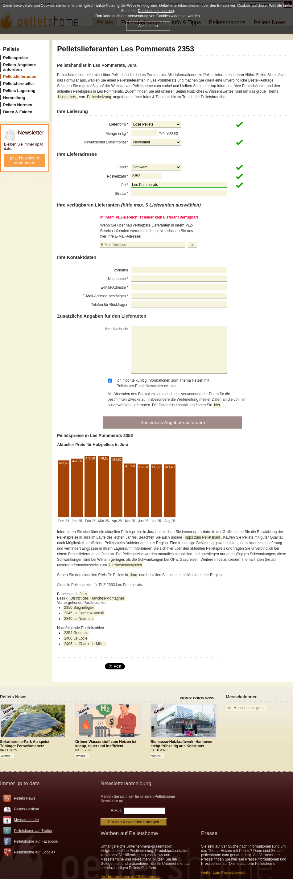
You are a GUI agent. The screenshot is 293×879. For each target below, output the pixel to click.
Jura (133, 575)
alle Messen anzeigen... (246, 708)
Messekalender (26, 820)
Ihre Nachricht (116, 329)
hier (217, 405)
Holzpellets (67, 97)
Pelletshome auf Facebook (36, 841)
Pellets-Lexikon (26, 809)
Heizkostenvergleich (125, 565)
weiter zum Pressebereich (223, 872)
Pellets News (24, 798)
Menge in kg (117, 133)
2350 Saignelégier (79, 607)
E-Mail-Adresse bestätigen (105, 296)
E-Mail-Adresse (114, 287)
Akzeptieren (148, 26)
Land (123, 167)
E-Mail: (116, 811)
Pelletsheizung (99, 97)
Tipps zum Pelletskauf (202, 537)
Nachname (118, 279)
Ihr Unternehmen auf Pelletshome (130, 877)
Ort (124, 185)
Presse (209, 833)
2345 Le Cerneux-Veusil (84, 613)
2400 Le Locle (75, 638)
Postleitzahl (117, 176)
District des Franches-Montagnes (97, 598)
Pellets (11, 49)
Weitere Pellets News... (198, 698)
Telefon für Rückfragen (109, 305)
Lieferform (118, 124)
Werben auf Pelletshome (129, 833)
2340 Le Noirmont (78, 618)
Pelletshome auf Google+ (35, 852)
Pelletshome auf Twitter (33, 831)
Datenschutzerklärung (156, 11)
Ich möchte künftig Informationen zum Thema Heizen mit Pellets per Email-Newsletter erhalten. (163, 383)
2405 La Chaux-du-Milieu (84, 644)
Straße (121, 193)
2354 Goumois (76, 633)
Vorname (120, 270)
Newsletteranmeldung (126, 783)
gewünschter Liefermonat (106, 142)
